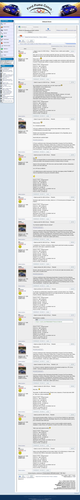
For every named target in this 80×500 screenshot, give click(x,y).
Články (5, 55)
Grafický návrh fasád (28, 496)
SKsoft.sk (47, 496)
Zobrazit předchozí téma (56, 46)
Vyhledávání (6, 51)
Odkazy (5, 36)
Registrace (48, 30)
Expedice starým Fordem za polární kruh (7, 97)
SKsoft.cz (42, 496)
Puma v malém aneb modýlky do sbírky (6, 89)
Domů (5, 23)
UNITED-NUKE (40, 498)
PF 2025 (4, 73)
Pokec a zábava (43, 37)
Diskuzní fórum (6, 26)
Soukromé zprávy (7, 45)
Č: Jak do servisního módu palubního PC (6, 93)
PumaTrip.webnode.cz (38, 140)
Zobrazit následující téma (69, 46)
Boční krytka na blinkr (7, 76)
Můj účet (5, 33)
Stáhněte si (6, 48)
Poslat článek (6, 39)
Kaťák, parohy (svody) (7, 70)
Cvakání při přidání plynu (7, 74)
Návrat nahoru (21, 79)
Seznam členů (6, 42)
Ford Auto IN (53, 496)
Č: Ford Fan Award (6, 90)
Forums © (76, 493)
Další (50, 43)
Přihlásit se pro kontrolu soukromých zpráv (66, 30)
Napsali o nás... (5, 82)
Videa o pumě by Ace (7, 79)
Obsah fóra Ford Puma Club (31, 37)
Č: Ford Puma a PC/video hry (5, 78)
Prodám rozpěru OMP (7, 91)
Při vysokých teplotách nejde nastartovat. (6, 68)
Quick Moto (36, 496)
